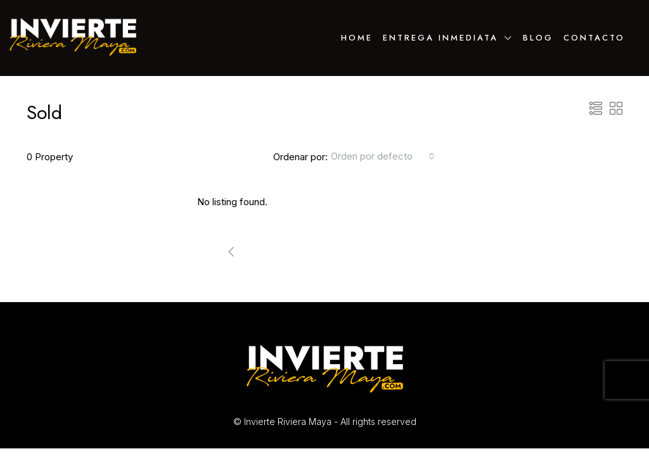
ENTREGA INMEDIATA (440, 38)
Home (357, 38)
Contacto (594, 38)
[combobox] (383, 156)
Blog (538, 38)
